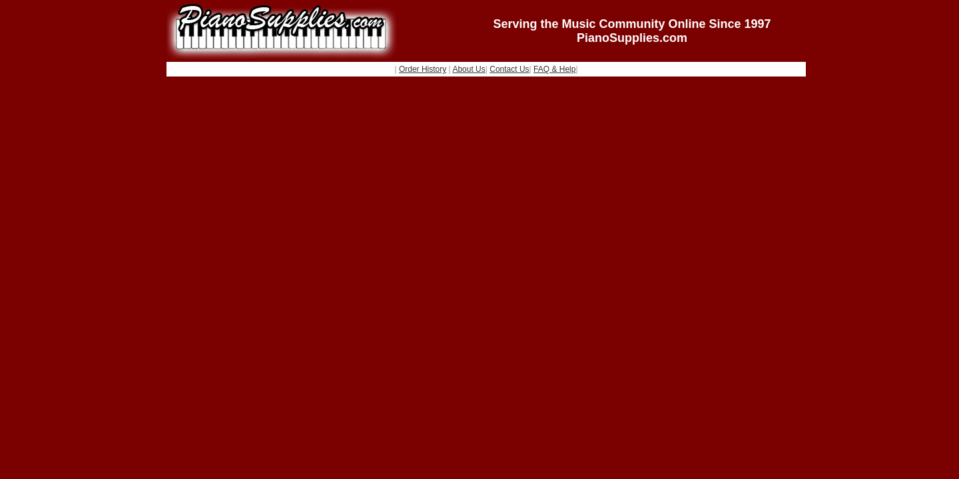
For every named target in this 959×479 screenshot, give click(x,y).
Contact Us (509, 69)
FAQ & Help (554, 69)
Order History (422, 69)
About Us (468, 69)
